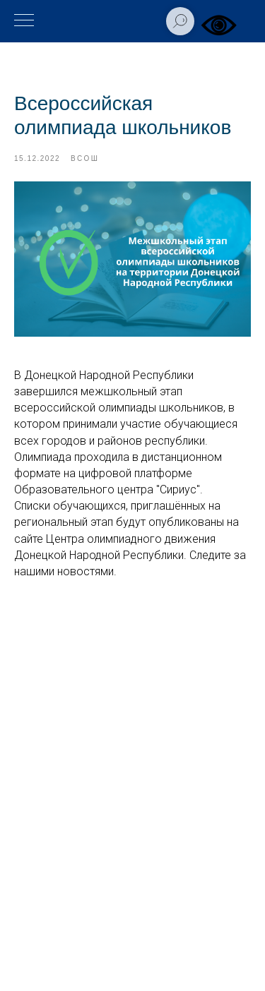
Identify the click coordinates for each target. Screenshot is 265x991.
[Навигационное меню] (24, 21)
